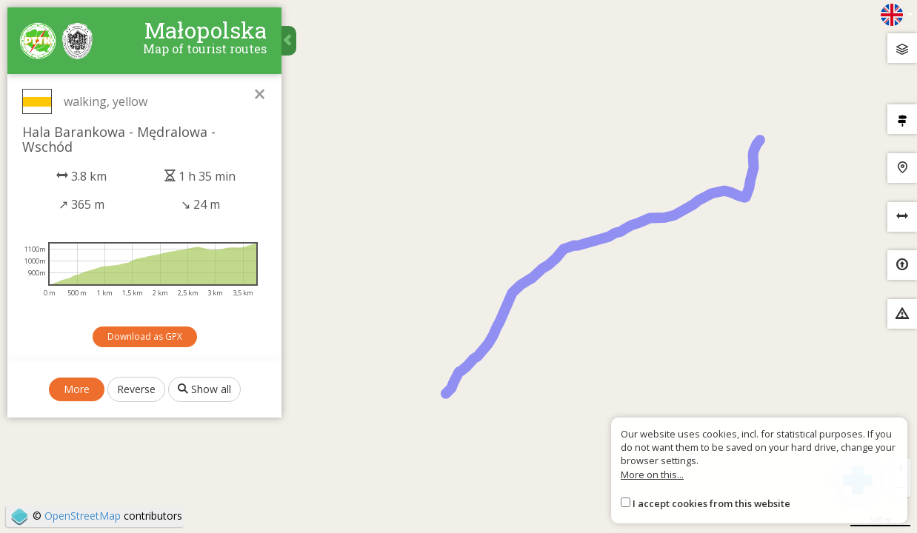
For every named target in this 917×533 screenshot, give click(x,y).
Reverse (136, 389)
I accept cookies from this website (711, 503)
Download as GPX (144, 336)
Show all (204, 389)
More (77, 389)
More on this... (652, 474)
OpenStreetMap (82, 516)
